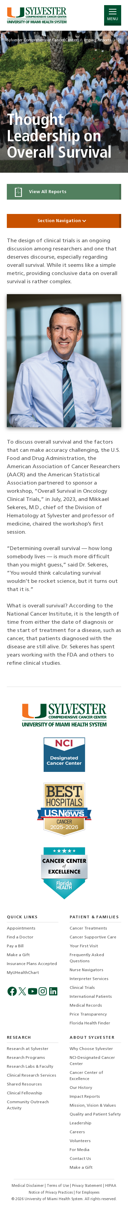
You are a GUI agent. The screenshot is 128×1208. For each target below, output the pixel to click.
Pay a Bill (15, 946)
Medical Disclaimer (28, 1186)
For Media (79, 1150)
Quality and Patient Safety (95, 1114)
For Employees (87, 1193)
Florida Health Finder (90, 1023)
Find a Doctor (20, 937)
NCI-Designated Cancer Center (92, 1061)
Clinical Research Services (31, 1076)
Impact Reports (85, 1097)
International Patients (91, 997)
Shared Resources (24, 1084)
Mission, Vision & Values (93, 1106)
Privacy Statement (87, 1186)
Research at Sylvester (27, 1049)
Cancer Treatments (88, 928)
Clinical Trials (82, 988)
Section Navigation (64, 221)
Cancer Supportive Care (93, 937)
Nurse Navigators (86, 970)
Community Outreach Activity (28, 1105)
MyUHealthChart (23, 973)
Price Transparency (88, 1014)
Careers (77, 1132)
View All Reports (39, 192)
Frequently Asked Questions (87, 958)
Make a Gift (18, 955)
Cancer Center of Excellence (86, 1076)
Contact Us (80, 1159)
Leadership (80, 1123)
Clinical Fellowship (24, 1093)
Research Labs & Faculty (30, 1067)
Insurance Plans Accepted (32, 964)
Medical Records (86, 1006)
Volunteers (80, 1141)
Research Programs (26, 1058)
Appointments (21, 928)
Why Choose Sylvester (91, 1049)
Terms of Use (58, 1186)
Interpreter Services (89, 979)
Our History (81, 1088)
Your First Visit (84, 946)
